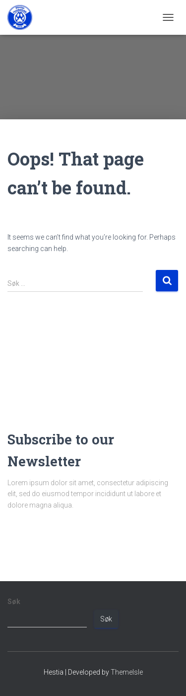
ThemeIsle (127, 672)
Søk (13, 602)
